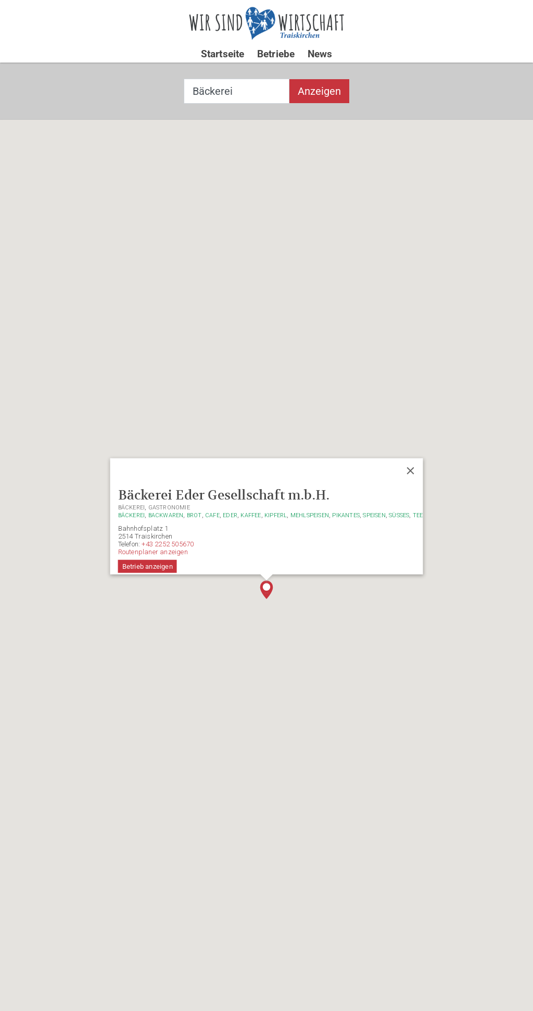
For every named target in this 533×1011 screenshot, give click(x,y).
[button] (266, 589)
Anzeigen (319, 91)
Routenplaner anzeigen (153, 552)
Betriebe (276, 54)
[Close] (410, 470)
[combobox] (236, 91)
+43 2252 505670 (168, 544)
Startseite (223, 54)
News (320, 54)
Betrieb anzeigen (147, 566)
